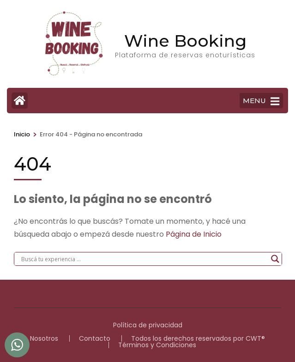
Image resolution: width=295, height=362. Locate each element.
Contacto (94, 338)
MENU (261, 101)
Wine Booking (185, 41)
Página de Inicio (194, 234)
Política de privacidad (147, 325)
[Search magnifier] (275, 258)
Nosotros (44, 338)
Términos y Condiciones (157, 345)
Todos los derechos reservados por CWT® (198, 338)
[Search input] (143, 258)
